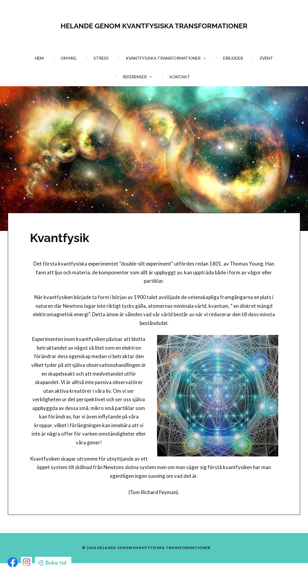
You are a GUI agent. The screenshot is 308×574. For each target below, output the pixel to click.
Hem (39, 58)
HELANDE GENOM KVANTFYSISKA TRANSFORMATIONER (154, 24)
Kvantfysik (59, 238)
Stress (101, 58)
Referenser (135, 76)
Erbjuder (233, 58)
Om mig (68, 58)
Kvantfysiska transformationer (163, 58)
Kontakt (179, 76)
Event (266, 58)
